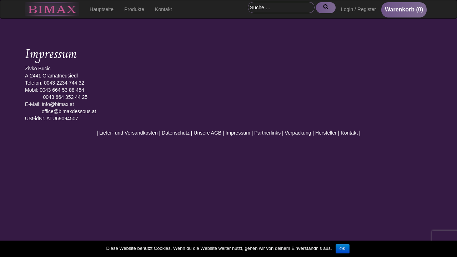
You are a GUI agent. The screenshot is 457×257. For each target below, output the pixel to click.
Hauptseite (102, 9)
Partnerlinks (267, 133)
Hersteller (326, 133)
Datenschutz (176, 133)
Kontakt (163, 9)
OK (343, 248)
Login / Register (358, 9)
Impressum (238, 133)
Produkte (134, 9)
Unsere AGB (207, 133)
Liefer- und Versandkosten (128, 133)
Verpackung (298, 133)
